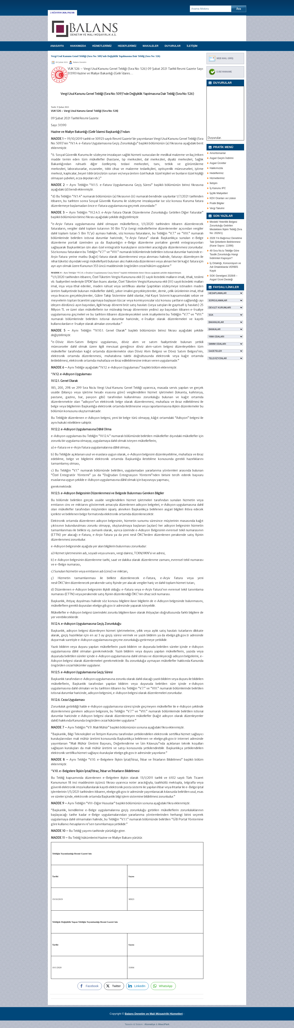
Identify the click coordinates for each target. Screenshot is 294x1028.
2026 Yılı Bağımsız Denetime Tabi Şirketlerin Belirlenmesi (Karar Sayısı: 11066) (226, 242)
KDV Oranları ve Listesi (223, 198)
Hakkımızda (216, 168)
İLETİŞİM (192, 45)
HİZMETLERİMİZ (102, 45)
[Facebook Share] (89, 986)
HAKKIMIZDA (78, 45)
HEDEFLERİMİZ (127, 45)
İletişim (213, 183)
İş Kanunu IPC (218, 188)
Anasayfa (57, 45)
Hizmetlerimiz (217, 178)
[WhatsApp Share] (163, 986)
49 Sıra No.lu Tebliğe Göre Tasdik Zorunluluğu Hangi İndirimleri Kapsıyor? (224, 254)
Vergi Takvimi (217, 208)
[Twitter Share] (114, 986)
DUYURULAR (173, 45)
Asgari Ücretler (218, 163)
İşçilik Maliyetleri (219, 193)
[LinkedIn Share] (137, 986)
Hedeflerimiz (217, 173)
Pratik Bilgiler (217, 203)
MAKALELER (150, 45)
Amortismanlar (218, 153)
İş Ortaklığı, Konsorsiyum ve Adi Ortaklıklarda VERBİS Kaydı (225, 267)
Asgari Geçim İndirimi (221, 158)
